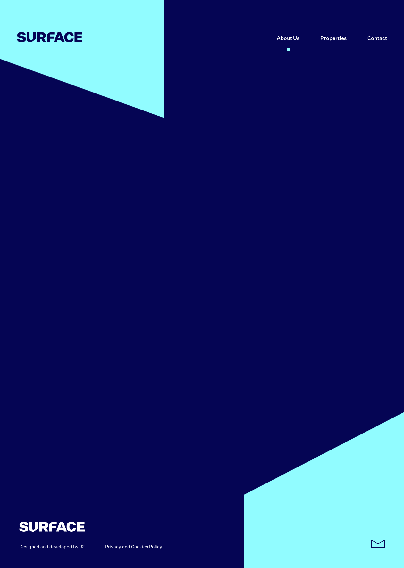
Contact (377, 38)
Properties (333, 38)
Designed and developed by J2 (52, 547)
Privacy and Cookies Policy (133, 547)
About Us (288, 38)
